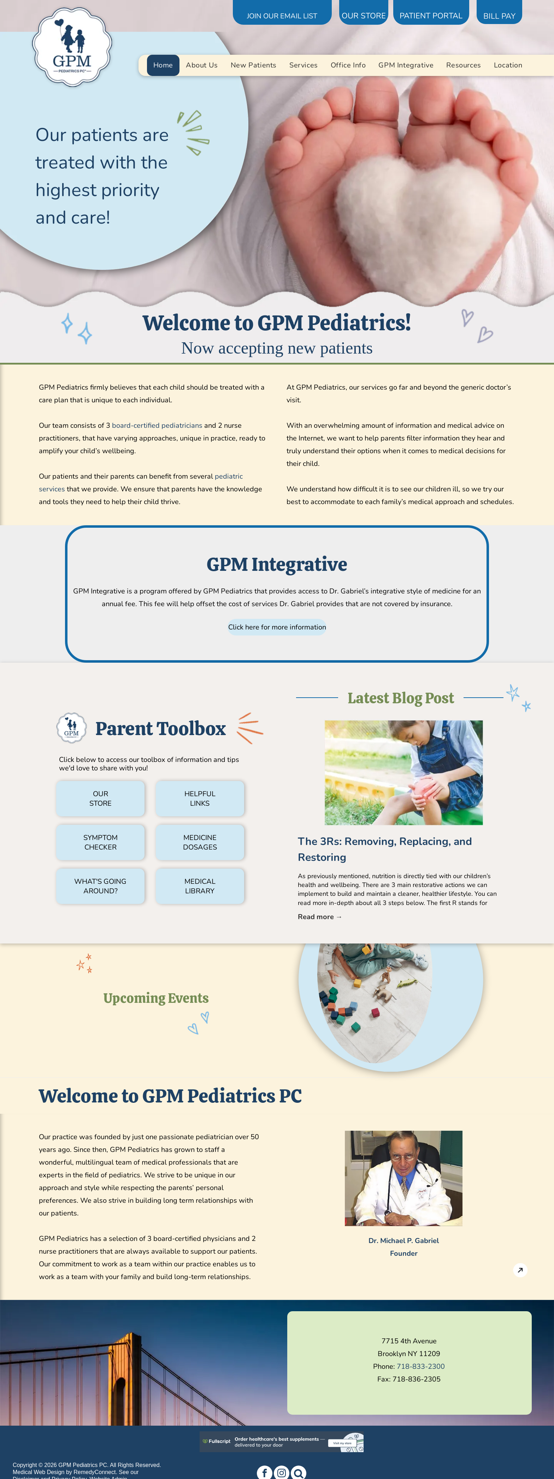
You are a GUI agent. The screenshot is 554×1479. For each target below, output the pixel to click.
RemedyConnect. (95, 1472)
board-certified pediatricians (157, 425)
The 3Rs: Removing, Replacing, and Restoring (385, 849)
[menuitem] (163, 65)
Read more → (320, 917)
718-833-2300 (421, 1366)
